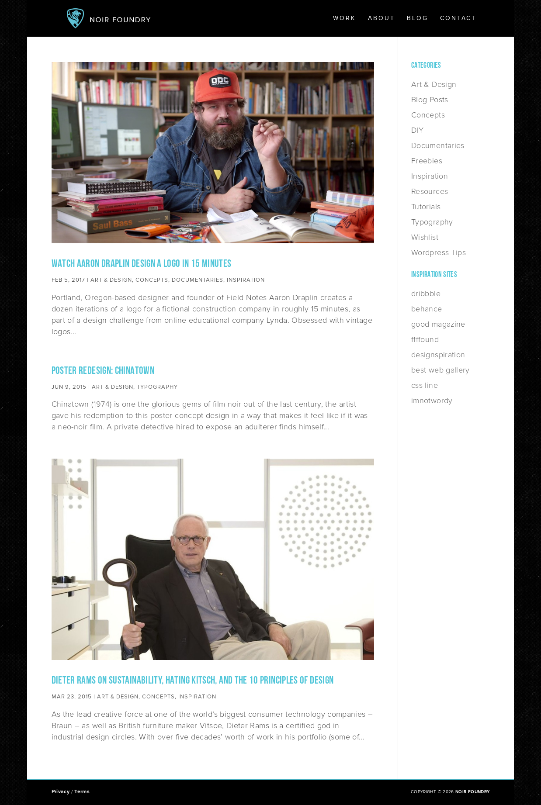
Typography (157, 386)
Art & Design (111, 279)
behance (426, 309)
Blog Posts (429, 99)
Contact (458, 18)
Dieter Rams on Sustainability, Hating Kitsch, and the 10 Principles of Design (193, 681)
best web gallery (440, 370)
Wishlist (424, 237)
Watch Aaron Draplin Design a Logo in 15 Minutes (142, 264)
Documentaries (197, 279)
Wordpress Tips (438, 252)
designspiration (438, 354)
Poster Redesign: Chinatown (103, 371)
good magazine (438, 324)
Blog (417, 18)
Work (344, 18)
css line (424, 385)
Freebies (426, 161)
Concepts (151, 279)
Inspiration (246, 279)
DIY (417, 130)
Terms (82, 791)
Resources (429, 191)
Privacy (61, 791)
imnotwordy (432, 400)
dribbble (425, 293)
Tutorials (425, 206)
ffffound (425, 339)
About (381, 18)
